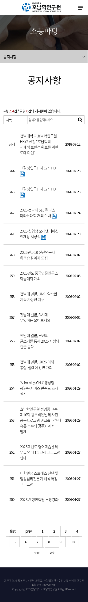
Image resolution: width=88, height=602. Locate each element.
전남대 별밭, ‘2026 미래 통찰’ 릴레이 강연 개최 (37, 364)
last (52, 552)
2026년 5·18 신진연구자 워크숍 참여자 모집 (37, 255)
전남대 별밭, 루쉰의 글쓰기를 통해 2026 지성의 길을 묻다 (39, 341)
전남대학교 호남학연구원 (41, 7)
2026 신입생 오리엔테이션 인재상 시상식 (39, 233)
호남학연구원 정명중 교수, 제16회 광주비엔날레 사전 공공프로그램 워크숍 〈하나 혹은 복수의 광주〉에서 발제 (40, 420)
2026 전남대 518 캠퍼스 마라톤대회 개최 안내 (38, 212)
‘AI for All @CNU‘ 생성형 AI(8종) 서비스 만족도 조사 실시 (39, 388)
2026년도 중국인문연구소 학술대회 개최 (39, 275)
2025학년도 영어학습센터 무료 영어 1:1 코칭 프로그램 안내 (40, 452)
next (37, 552)
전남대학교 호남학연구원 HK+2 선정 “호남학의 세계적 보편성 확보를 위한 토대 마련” (39, 144)
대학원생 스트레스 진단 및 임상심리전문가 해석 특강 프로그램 (39, 478)
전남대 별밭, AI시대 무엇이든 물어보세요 (35, 317)
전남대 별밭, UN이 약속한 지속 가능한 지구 (38, 296)
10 (72, 542)
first (12, 531)
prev (28, 531)
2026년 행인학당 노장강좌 (39, 499)
